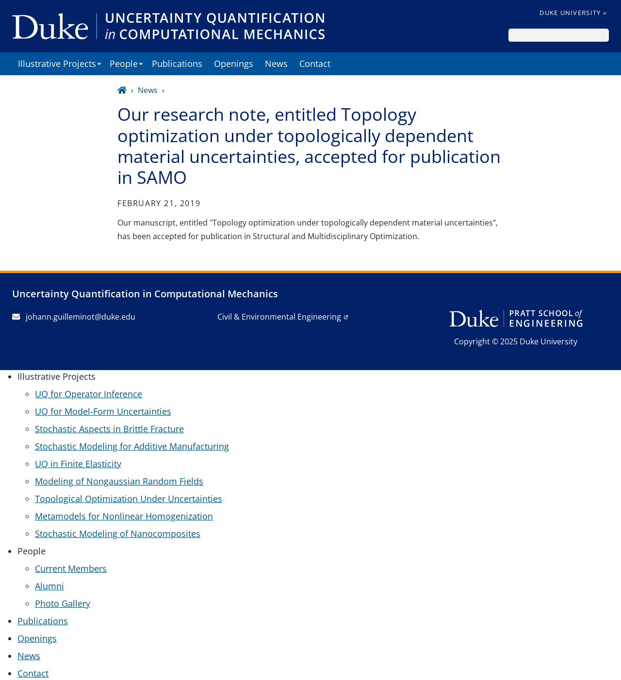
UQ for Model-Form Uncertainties (103, 411)
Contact (314, 63)
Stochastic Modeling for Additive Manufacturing (132, 446)
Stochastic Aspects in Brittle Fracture (109, 429)
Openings (233, 63)
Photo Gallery (62, 603)
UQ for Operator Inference (88, 394)
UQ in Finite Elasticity (78, 464)
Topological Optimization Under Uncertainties (128, 498)
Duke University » (572, 12)
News (276, 63)
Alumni (49, 586)
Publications (177, 63)
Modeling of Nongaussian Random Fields (119, 481)
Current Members (71, 568)
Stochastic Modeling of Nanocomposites (117, 533)
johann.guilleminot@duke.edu (73, 316)
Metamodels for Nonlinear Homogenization (124, 516)
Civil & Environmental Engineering (279, 316)
